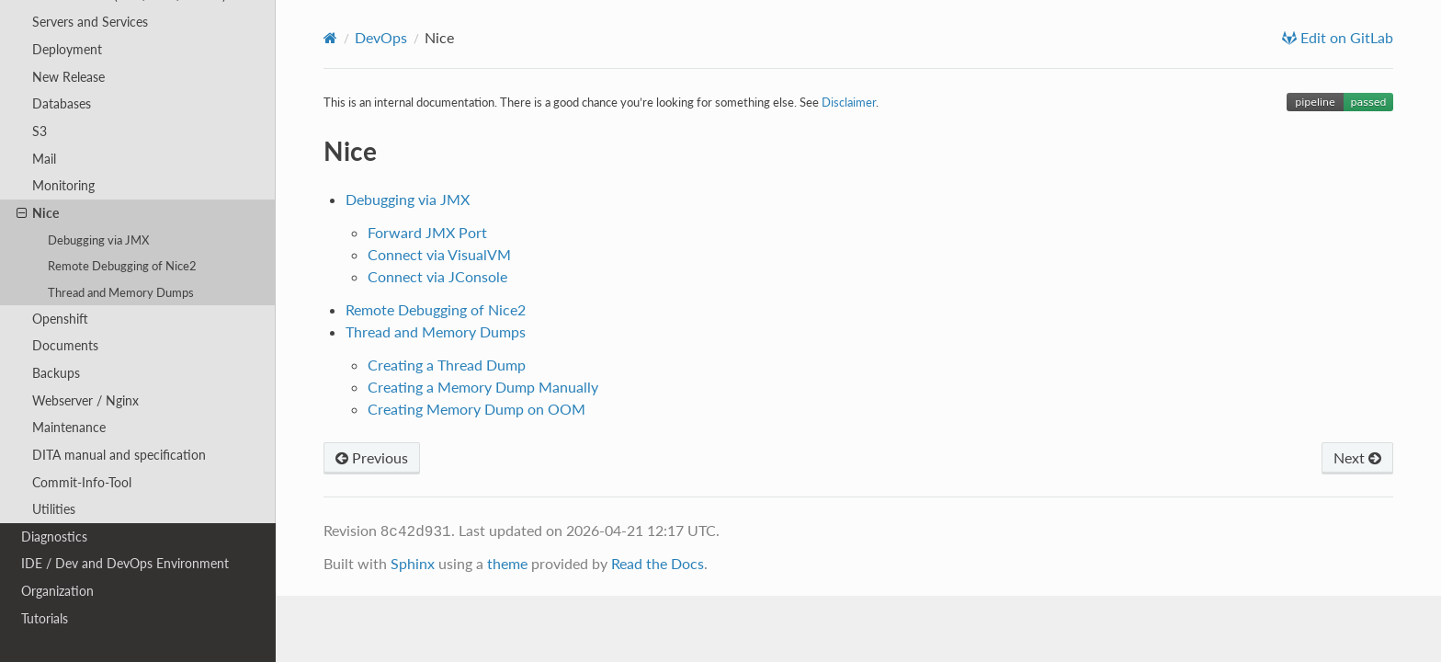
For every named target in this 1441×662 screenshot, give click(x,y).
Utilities (53, 509)
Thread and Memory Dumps (121, 292)
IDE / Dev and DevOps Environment (125, 563)
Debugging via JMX (98, 240)
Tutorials (44, 618)
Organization (57, 591)
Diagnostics (54, 536)
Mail (44, 158)
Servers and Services (90, 21)
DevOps (381, 37)
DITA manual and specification (119, 454)
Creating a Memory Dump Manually (483, 386)
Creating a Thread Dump (447, 364)
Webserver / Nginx (85, 400)
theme (507, 563)
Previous (371, 457)
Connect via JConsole (437, 276)
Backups (56, 373)
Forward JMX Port (427, 232)
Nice (38, 213)
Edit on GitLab (1345, 37)
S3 (39, 131)
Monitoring (63, 185)
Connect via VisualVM (439, 254)
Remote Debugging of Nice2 (122, 265)
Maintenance (69, 427)
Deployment (67, 49)
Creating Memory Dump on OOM (476, 408)
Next (1357, 457)
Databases (61, 103)
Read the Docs (657, 563)
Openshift (60, 318)
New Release (68, 77)
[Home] (330, 37)
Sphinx (413, 563)
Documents (65, 345)
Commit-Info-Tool (81, 482)
